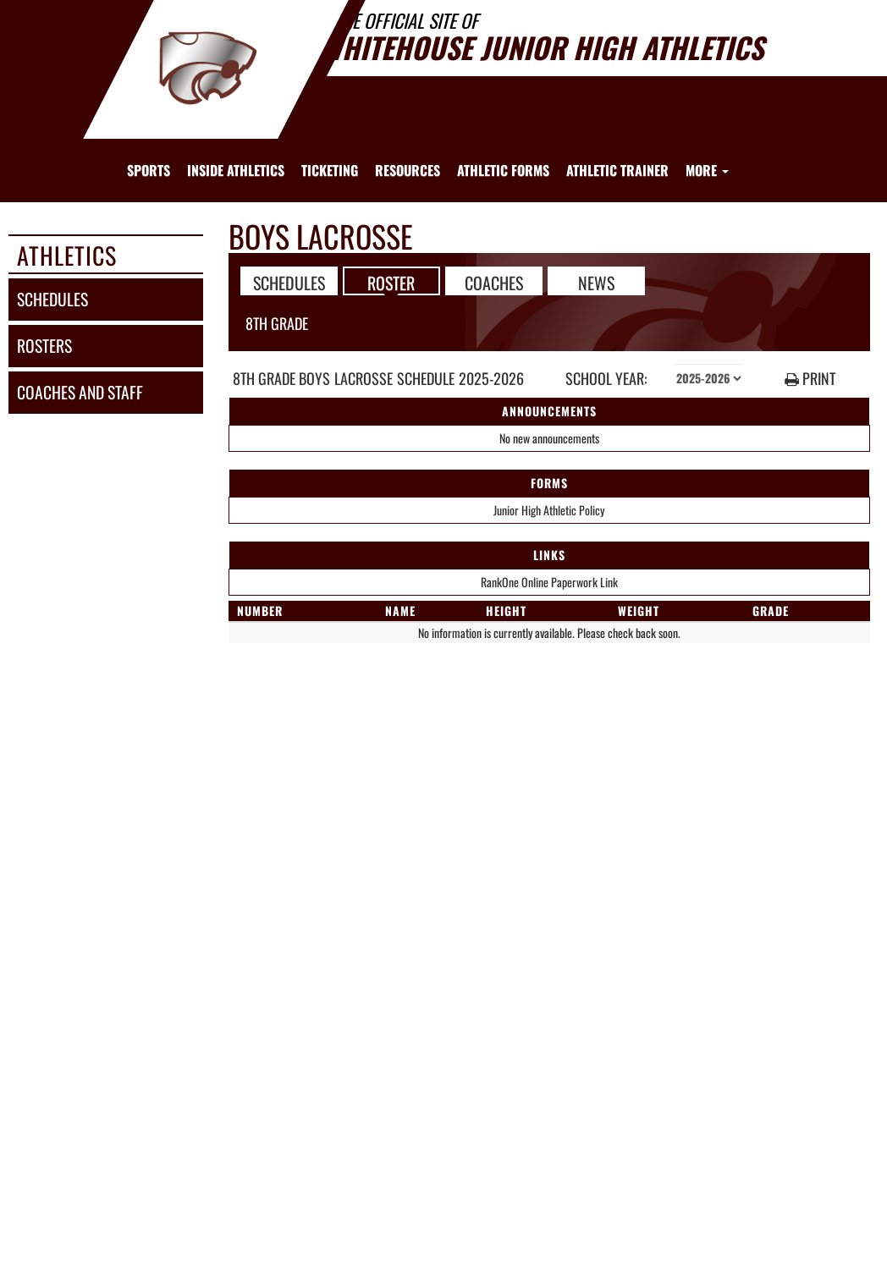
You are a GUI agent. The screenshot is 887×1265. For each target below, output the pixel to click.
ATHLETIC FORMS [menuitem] (503, 170)
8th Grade (276, 323)
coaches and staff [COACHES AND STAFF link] (80, 392)
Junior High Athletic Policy (548, 510)
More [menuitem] (707, 170)
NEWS (596, 282)
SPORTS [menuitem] (148, 170)
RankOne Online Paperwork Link (549, 582)
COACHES (494, 282)
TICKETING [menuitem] (329, 170)
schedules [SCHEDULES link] (52, 299)
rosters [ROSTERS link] (44, 345)
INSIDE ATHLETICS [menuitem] (235, 170)
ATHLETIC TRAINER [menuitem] (617, 170)
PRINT (810, 378)
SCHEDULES (289, 282)
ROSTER (391, 282)
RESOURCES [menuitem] (407, 170)
